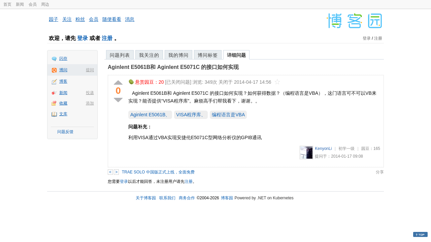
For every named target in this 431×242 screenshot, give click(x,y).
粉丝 (80, 19)
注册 (107, 38)
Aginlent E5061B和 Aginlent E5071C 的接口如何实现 (173, 67)
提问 (90, 70)
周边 (45, 4)
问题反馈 (65, 131)
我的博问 (178, 55)
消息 (129, 19)
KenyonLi (323, 148)
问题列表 (120, 55)
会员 (33, 4)
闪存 (63, 58)
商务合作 (187, 198)
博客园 (227, 198)
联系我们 (167, 198)
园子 (53, 19)
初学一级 (346, 148)
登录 (82, 38)
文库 (63, 114)
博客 (63, 81)
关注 (67, 19)
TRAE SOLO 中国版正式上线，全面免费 (158, 172)
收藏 (63, 103)
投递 (90, 92)
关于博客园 (146, 198)
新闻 (20, 4)
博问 (63, 70)
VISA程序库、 (191, 114)
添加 (90, 103)
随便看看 (111, 19)
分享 (380, 172)
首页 (7, 4)
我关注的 (149, 55)
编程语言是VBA (228, 114)
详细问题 (236, 55)
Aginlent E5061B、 (150, 114)
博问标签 (208, 55)
